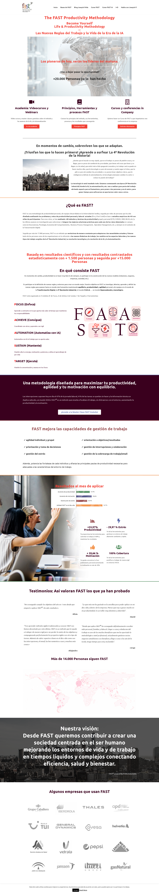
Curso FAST (95, 7)
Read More (83, 890)
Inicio (56, 7)
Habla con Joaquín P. (129, 7)
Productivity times (129, 774)
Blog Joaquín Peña (81, 7)
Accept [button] (76, 890)
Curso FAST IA (107, 7)
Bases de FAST (65, 7)
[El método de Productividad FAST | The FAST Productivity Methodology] (28, 7)
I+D (117, 7)
